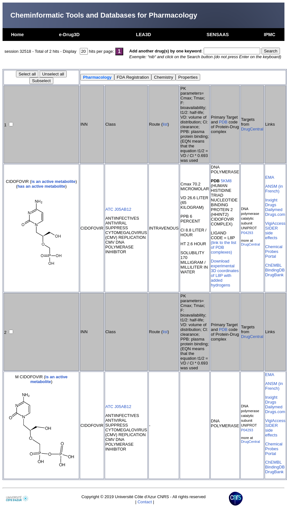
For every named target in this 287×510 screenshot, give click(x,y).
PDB (223, 122)
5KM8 (226, 180)
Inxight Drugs (271, 202)
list (165, 124)
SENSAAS (218, 34)
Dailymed (274, 209)
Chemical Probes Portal (274, 251)
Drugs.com (275, 214)
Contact (145, 501)
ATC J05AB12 (118, 209)
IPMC (270, 34)
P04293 (247, 233)
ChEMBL (273, 265)
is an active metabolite (53, 181)
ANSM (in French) (274, 188)
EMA (269, 177)
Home (17, 34)
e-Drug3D (69, 34)
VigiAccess (275, 223)
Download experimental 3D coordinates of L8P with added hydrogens (225, 273)
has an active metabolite (41, 186)
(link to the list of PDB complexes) (223, 247)
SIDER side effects (271, 233)
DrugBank (274, 274)
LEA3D (143, 34)
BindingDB (275, 270)
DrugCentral (252, 129)
